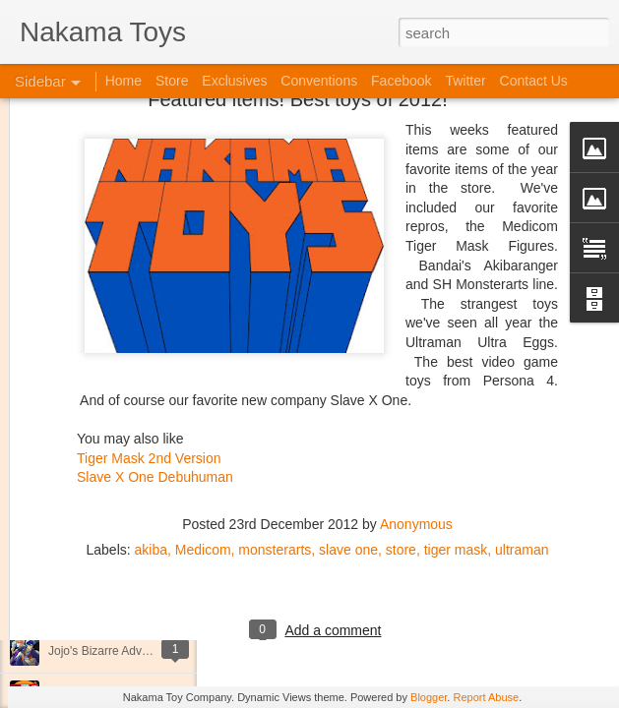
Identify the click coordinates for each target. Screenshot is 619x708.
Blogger (428, 697)
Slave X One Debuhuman (155, 378)
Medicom (203, 451)
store (401, 451)
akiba (151, 451)
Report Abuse (486, 697)
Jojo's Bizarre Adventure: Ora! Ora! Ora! (152, 651)
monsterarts (274, 451)
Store (171, 80)
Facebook (401, 80)
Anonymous (416, 426)
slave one (348, 451)
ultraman (521, 451)
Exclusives (234, 80)
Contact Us (534, 80)
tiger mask (456, 451)
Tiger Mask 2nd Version (149, 359)
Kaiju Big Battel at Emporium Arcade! (145, 607)
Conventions (318, 80)
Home (123, 80)
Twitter (465, 80)
